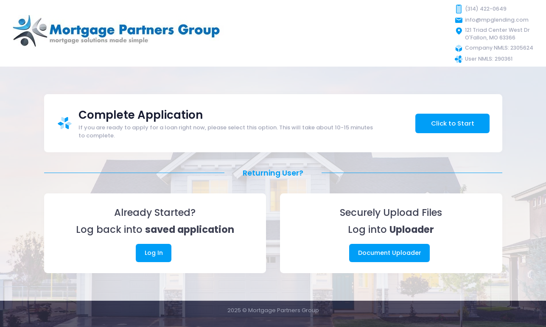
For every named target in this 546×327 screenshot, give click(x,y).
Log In (154, 253)
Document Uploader (389, 253)
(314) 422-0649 (486, 8)
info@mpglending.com (497, 19)
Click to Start (452, 123)
